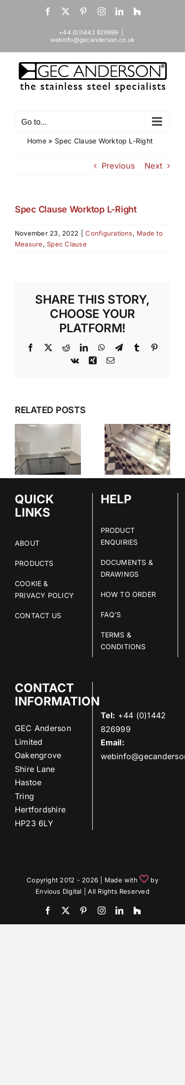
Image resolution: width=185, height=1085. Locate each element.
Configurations (108, 233)
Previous (118, 166)
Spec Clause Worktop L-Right (76, 209)
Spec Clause (67, 244)
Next (153, 166)
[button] (22, 449)
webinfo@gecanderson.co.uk (92, 39)
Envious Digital (59, 891)
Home (36, 141)
